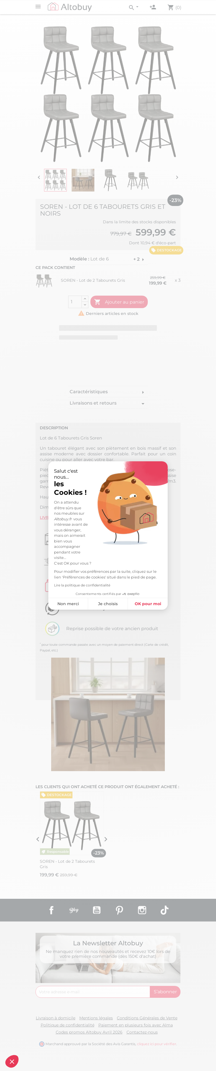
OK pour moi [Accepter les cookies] (147, 603)
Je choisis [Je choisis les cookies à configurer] (107, 603)
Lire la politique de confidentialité (81, 585)
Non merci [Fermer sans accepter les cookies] (67, 603)
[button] (12, 1061)
